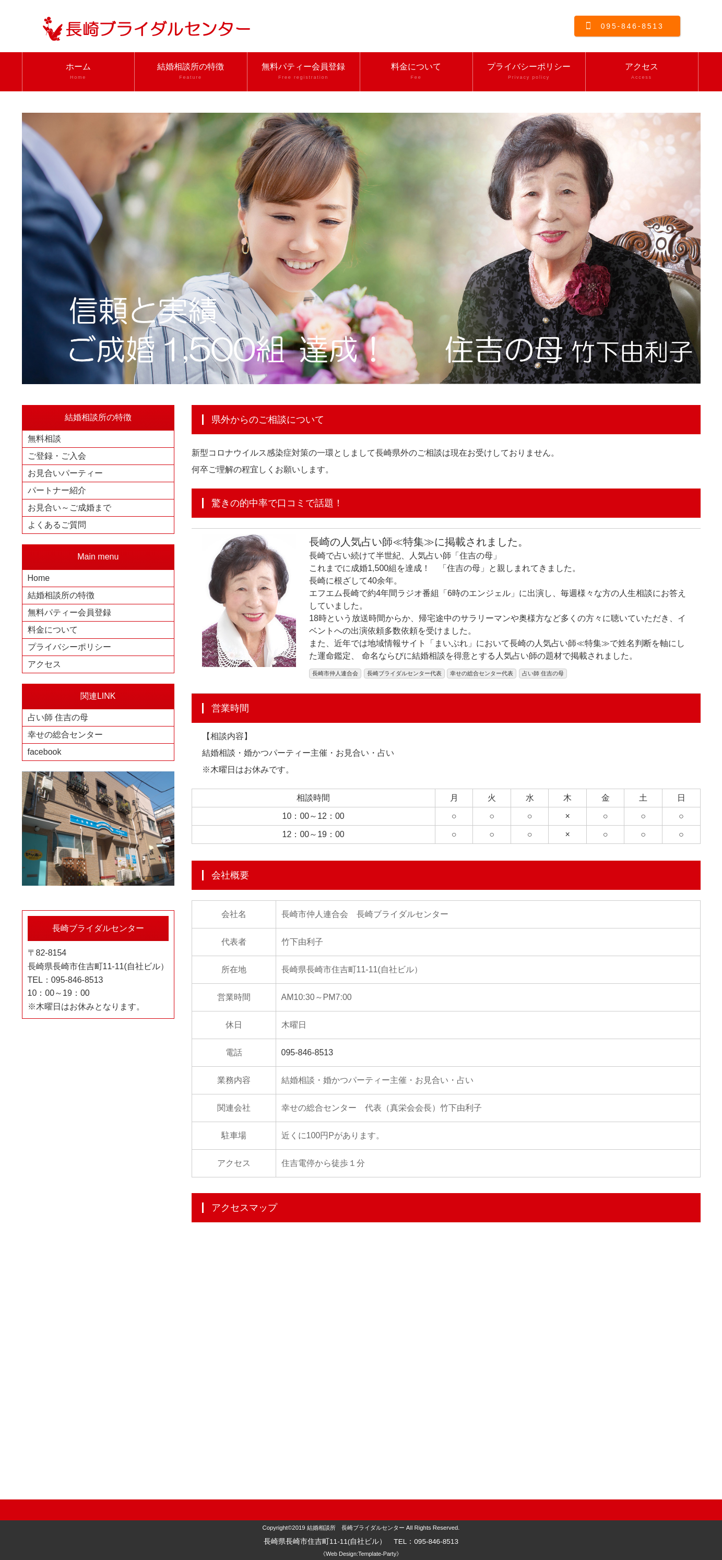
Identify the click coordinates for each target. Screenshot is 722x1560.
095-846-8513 (632, 26)
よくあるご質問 (57, 524)
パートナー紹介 (57, 490)
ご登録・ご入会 (57, 455)
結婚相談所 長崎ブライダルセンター (356, 1528)
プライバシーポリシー (529, 71)
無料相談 (44, 438)
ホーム (78, 71)
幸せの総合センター (65, 734)
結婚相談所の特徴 (191, 71)
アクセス (642, 71)
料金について (416, 71)
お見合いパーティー (65, 473)
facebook (45, 751)
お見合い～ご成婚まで (69, 507)
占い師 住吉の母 (58, 717)
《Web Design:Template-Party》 (361, 1554)
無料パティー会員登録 (303, 71)
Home (39, 578)
